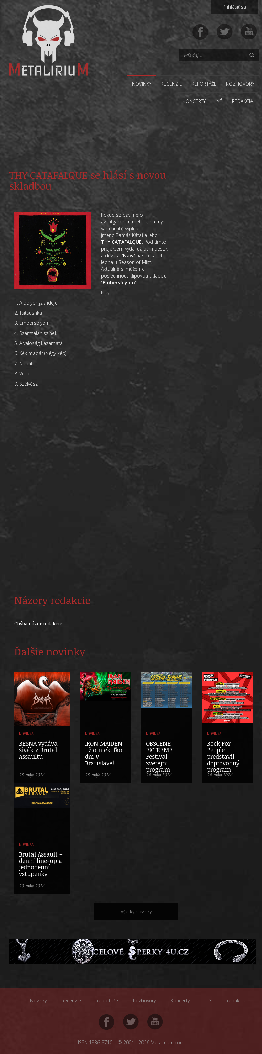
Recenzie (171, 84)
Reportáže (204, 84)
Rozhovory (240, 84)
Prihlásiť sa (234, 7)
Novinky (141, 84)
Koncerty (194, 101)
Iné (218, 101)
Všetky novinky (136, 911)
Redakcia (242, 101)
